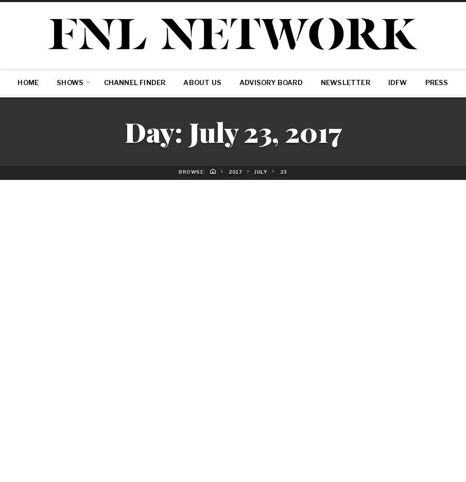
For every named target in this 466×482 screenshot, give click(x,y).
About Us (202, 82)
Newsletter (345, 82)
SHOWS (70, 82)
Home (28, 82)
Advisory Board (271, 82)
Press (436, 82)
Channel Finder (135, 82)
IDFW (397, 82)
